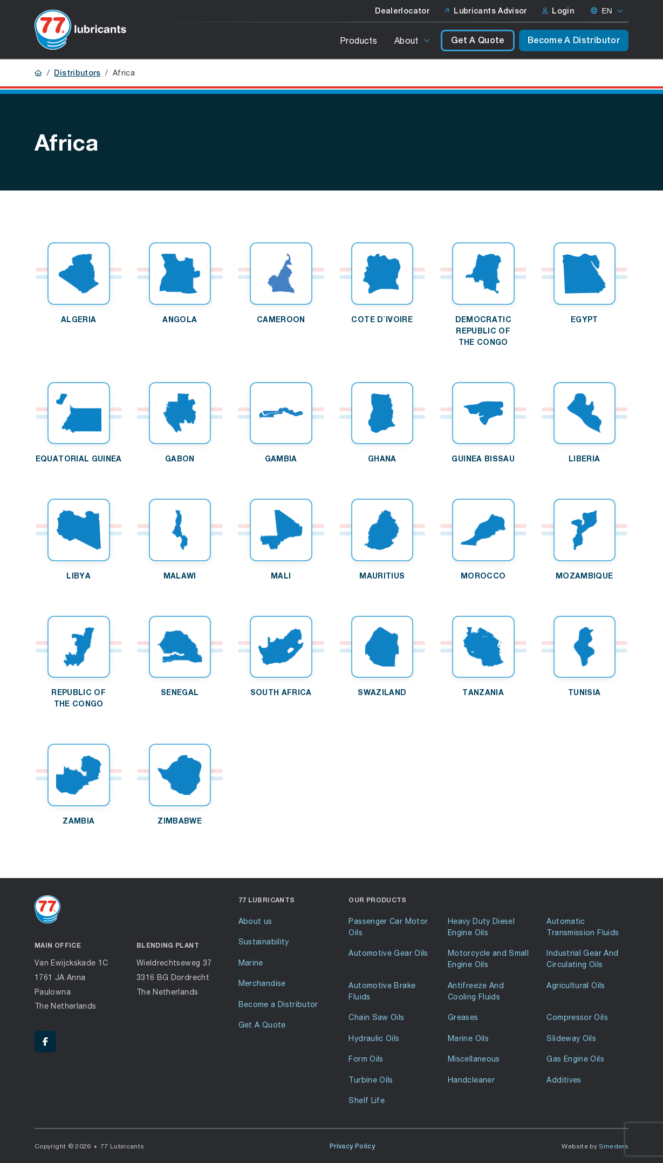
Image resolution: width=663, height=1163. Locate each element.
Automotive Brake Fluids (381, 991)
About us (255, 921)
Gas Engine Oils (575, 1058)
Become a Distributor (278, 1004)
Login (558, 10)
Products (358, 40)
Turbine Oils (370, 1079)
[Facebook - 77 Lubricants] (45, 1041)
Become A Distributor (574, 40)
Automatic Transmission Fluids (582, 926)
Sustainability (263, 941)
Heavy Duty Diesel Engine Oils (481, 926)
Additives (563, 1079)
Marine (250, 962)
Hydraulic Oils (373, 1038)
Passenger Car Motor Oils (388, 926)
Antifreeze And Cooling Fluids (476, 991)
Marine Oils (468, 1038)
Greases (463, 1017)
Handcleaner (471, 1079)
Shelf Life (366, 1100)
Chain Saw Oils (376, 1017)
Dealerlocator (402, 10)
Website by (595, 1146)
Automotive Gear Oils (388, 952)
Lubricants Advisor (486, 10)
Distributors (77, 73)
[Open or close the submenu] (427, 40)
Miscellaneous (474, 1058)
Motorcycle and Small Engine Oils (488, 958)
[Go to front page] (80, 29)
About (406, 40)
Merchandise (262, 983)
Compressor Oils (576, 1017)
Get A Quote (477, 40)
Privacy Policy (352, 1146)
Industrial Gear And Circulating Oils (582, 958)
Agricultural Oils (575, 985)
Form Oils (365, 1058)
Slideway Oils (571, 1038)
